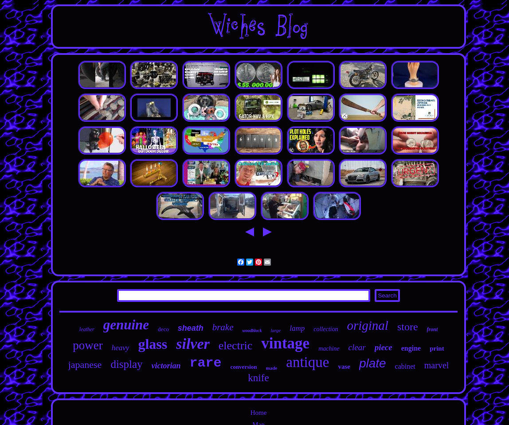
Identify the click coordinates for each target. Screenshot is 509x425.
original (367, 325)
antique (307, 362)
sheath (191, 328)
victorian (166, 365)
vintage (285, 343)
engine (411, 348)
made (272, 368)
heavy (120, 348)
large (275, 330)
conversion (244, 366)
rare (206, 363)
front (432, 329)
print (437, 348)
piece (383, 347)
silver (193, 344)
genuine (126, 324)
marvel (436, 365)
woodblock (252, 330)
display (126, 364)
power (87, 345)
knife (258, 377)
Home (259, 412)
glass (152, 344)
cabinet (405, 366)
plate (372, 363)
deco (163, 329)
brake (223, 327)
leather (86, 329)
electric (236, 345)
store (407, 326)
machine (328, 348)
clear (357, 347)
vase (344, 366)
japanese (85, 364)
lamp (297, 328)
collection (325, 329)
